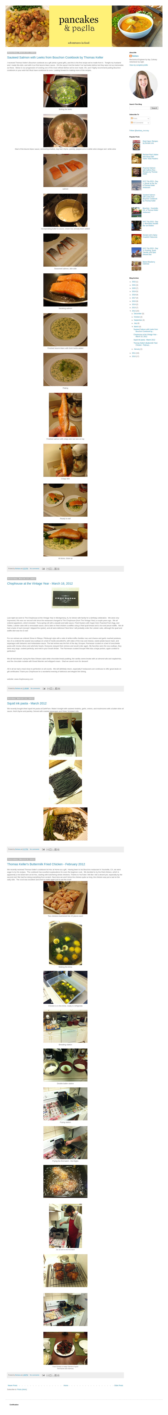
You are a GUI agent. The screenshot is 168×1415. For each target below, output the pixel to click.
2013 (134, 308)
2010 (134, 356)
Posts (134, 118)
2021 (134, 285)
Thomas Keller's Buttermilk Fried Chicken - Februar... (145, 344)
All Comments (137, 123)
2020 (134, 288)
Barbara (135, 56)
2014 (134, 304)
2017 (134, 298)
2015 (134, 301)
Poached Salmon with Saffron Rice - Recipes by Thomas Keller (150, 171)
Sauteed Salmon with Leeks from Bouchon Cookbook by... (146, 330)
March (136, 327)
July (135, 323)
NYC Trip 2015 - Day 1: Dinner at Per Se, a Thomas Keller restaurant (150, 184)
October (137, 317)
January (137, 349)
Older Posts (118, 1385)
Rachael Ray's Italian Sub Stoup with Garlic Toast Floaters (150, 157)
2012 (134, 311)
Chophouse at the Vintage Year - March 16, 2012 (40, 583)
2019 (134, 291)
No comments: (35, 568)
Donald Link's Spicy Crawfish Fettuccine (150, 236)
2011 (134, 353)
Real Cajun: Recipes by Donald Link (150, 142)
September (138, 320)
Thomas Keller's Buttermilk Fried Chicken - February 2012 (46, 864)
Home (66, 1385)
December (138, 314)
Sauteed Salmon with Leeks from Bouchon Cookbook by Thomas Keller (55, 57)
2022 (134, 282)
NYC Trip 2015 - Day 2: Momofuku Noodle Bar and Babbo (150, 224)
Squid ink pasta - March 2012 (27, 703)
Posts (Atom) (22, 1389)
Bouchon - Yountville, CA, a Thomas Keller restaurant (150, 210)
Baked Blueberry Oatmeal (149, 263)
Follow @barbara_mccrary (139, 131)
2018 (134, 295)
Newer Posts (12, 1385)
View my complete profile (138, 65)
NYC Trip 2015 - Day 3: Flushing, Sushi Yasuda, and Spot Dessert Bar (150, 251)
